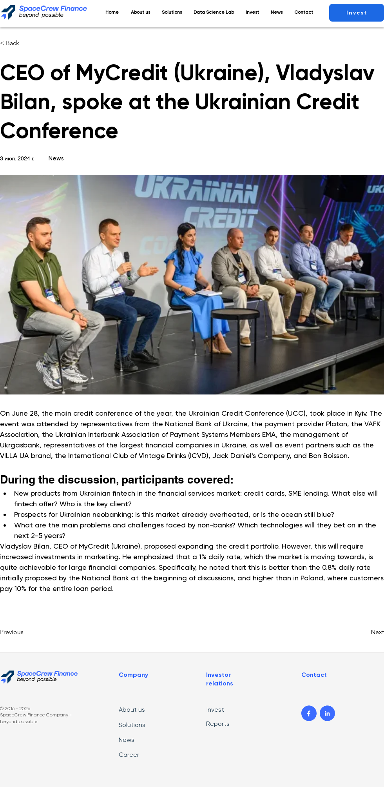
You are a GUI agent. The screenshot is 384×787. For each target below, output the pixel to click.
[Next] (364, 632)
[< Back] (26, 43)
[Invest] (356, 13)
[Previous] (26, 632)
